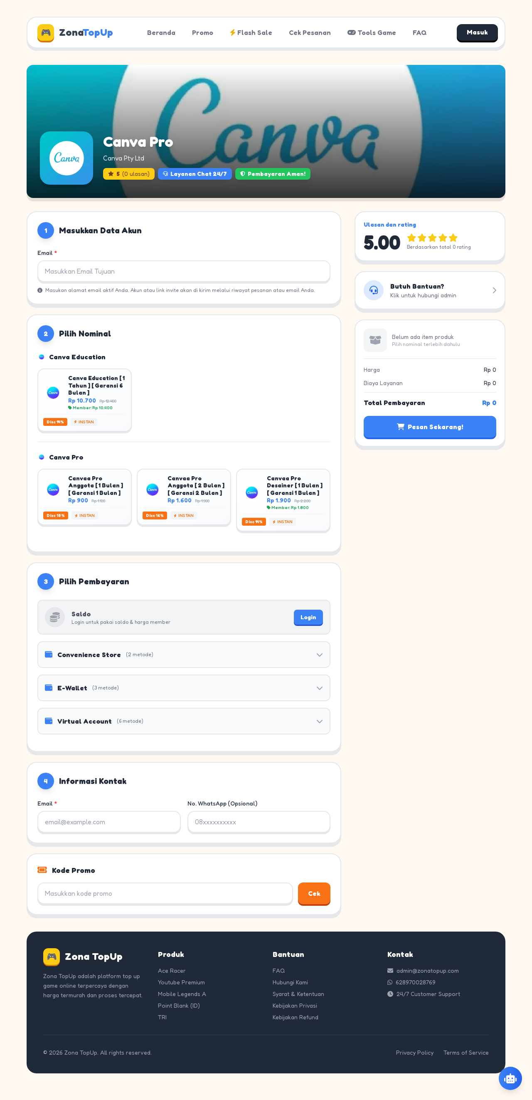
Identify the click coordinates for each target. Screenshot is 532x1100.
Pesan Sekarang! (430, 427)
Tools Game (371, 32)
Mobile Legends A (182, 993)
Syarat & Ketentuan (298, 993)
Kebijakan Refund (295, 1017)
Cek (314, 893)
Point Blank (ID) (179, 1005)
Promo (202, 32)
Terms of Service (466, 1052)
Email (47, 252)
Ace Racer (172, 970)
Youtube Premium (181, 982)
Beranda (161, 32)
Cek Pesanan (310, 32)
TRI (162, 1017)
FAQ (419, 32)
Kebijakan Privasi (295, 1005)
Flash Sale (251, 32)
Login (308, 616)
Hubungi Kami (290, 982)
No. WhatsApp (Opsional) (222, 803)
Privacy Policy (414, 1052)
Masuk (477, 32)
